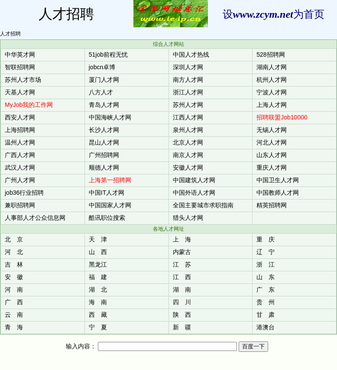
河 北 (14, 251)
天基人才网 (20, 92)
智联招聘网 (20, 67)
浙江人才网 (188, 92)
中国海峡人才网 (110, 117)
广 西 (14, 302)
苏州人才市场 (23, 79)
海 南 (98, 302)
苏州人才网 (188, 104)
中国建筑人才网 (194, 180)
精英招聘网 (271, 205)
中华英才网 (20, 54)
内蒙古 (182, 251)
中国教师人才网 (277, 192)
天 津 (98, 239)
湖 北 (98, 289)
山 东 (265, 276)
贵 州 (265, 302)
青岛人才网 (104, 104)
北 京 (14, 239)
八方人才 (101, 92)
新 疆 (182, 327)
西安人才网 (20, 117)
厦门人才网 (104, 79)
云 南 (14, 314)
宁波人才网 (271, 92)
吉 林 (14, 264)
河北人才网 (271, 142)
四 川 (182, 302)
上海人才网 (271, 104)
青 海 (14, 327)
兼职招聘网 (20, 205)
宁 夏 (98, 327)
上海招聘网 (20, 129)
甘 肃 (265, 314)
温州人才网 (20, 142)
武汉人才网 (20, 167)
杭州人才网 (271, 79)
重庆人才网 (271, 167)
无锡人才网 (271, 129)
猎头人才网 (188, 217)
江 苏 (182, 264)
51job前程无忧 (108, 54)
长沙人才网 (104, 129)
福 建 (98, 276)
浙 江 (265, 264)
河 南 (14, 289)
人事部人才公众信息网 (35, 217)
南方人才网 (188, 79)
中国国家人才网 (110, 205)
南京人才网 (188, 154)
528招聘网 (270, 54)
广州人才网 (20, 180)
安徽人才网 (188, 167)
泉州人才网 (188, 129)
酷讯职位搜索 (107, 217)
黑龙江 (98, 264)
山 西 (98, 251)
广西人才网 (20, 154)
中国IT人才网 (106, 192)
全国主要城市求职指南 (203, 205)
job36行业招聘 (24, 192)
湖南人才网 (271, 67)
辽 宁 (265, 251)
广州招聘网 (104, 154)
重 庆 (265, 239)
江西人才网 (188, 117)
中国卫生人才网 (277, 180)
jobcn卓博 (102, 67)
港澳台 (265, 327)
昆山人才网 (104, 142)
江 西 (182, 276)
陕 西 (182, 314)
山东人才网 (271, 154)
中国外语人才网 (194, 192)
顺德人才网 (104, 167)
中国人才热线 (191, 54)
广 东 (265, 289)
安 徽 (14, 276)
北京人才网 (188, 142)
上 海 (182, 239)
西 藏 (98, 314)
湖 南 (182, 289)
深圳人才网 (188, 67)
